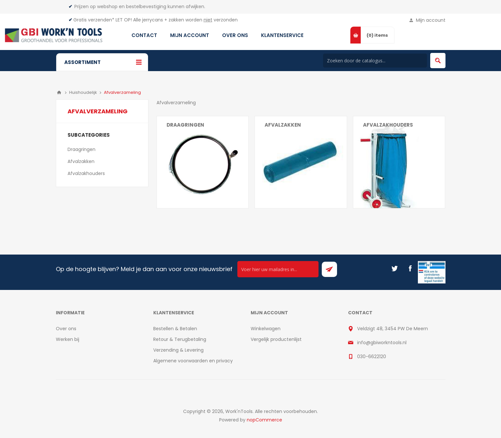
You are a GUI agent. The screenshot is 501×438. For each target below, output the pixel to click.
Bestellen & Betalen (175, 328)
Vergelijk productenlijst (276, 339)
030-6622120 (371, 356)
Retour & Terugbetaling (179, 339)
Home (59, 92)
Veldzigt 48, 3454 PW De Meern (392, 328)
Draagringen (185, 124)
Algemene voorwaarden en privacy (193, 360)
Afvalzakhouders (388, 124)
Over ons (66, 328)
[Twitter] (394, 268)
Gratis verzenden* (93, 20)
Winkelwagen (266, 328)
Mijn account (430, 20)
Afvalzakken (283, 124)
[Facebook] (410, 268)
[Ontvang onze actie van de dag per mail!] (278, 269)
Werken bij (67, 339)
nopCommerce (264, 420)
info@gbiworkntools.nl (382, 342)
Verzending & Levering (178, 350)
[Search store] (375, 61)
